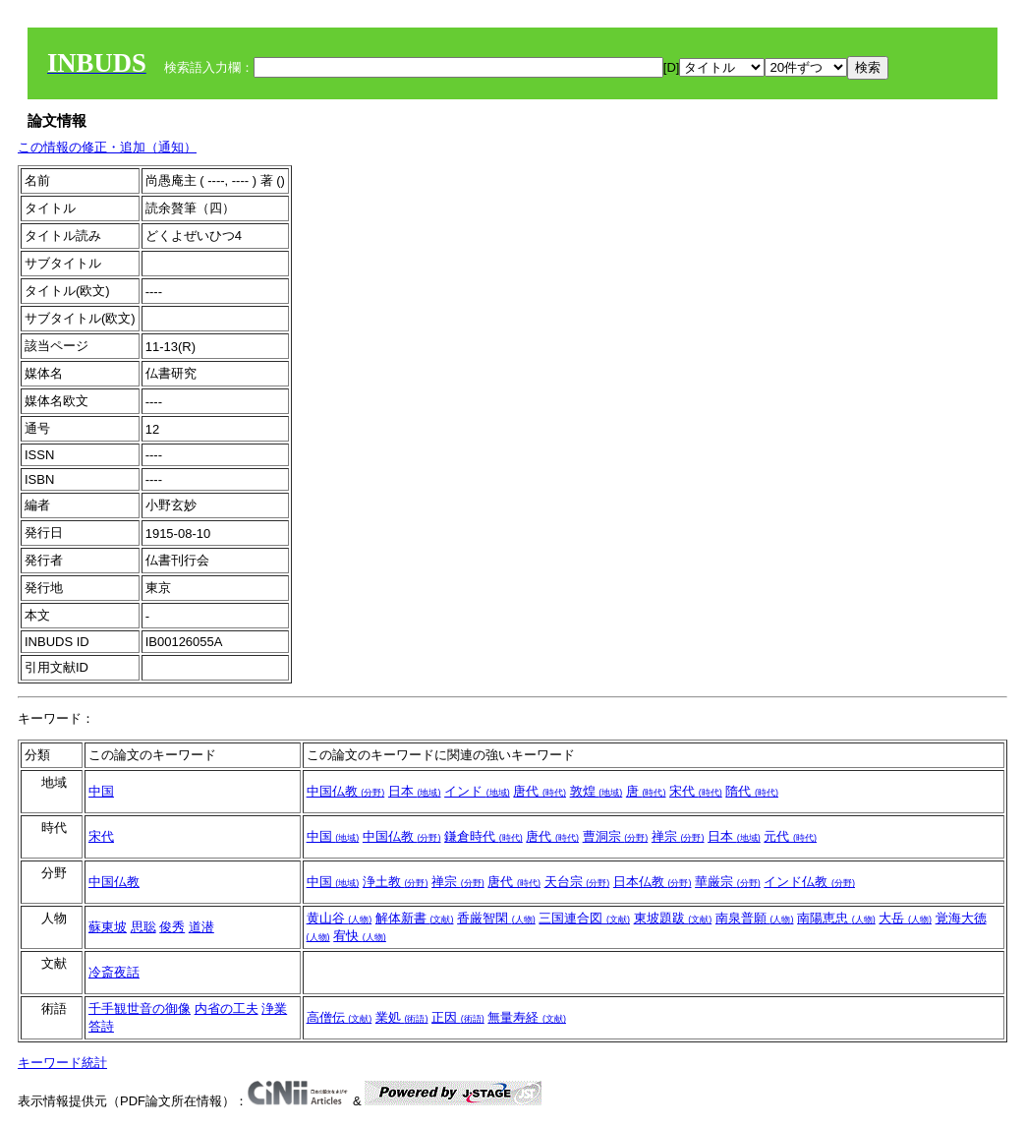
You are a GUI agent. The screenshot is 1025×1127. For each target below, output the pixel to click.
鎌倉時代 (483, 836)
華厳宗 (728, 881)
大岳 (905, 918)
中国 (101, 791)
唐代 (539, 791)
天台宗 (577, 881)
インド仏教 (809, 881)
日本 (414, 791)
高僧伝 (339, 1017)
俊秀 (172, 926)
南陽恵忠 (836, 918)
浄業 (274, 1008)
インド (477, 791)
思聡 (143, 926)
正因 (457, 1017)
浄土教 (395, 881)
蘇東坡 (107, 926)
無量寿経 (526, 1017)
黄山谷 (339, 918)
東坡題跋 (673, 918)
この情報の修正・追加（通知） (107, 147)
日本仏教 (652, 881)
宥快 (359, 935)
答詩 (101, 1026)
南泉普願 (754, 918)
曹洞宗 (616, 836)
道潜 (201, 926)
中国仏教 (346, 791)
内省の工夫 (226, 1008)
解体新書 (414, 918)
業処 (401, 1017)
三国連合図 (584, 918)
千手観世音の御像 (139, 1008)
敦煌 (596, 791)
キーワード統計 (62, 1062)
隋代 (751, 791)
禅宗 (678, 836)
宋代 (695, 791)
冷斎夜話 (114, 972)
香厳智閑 (496, 918)
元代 (790, 836)
